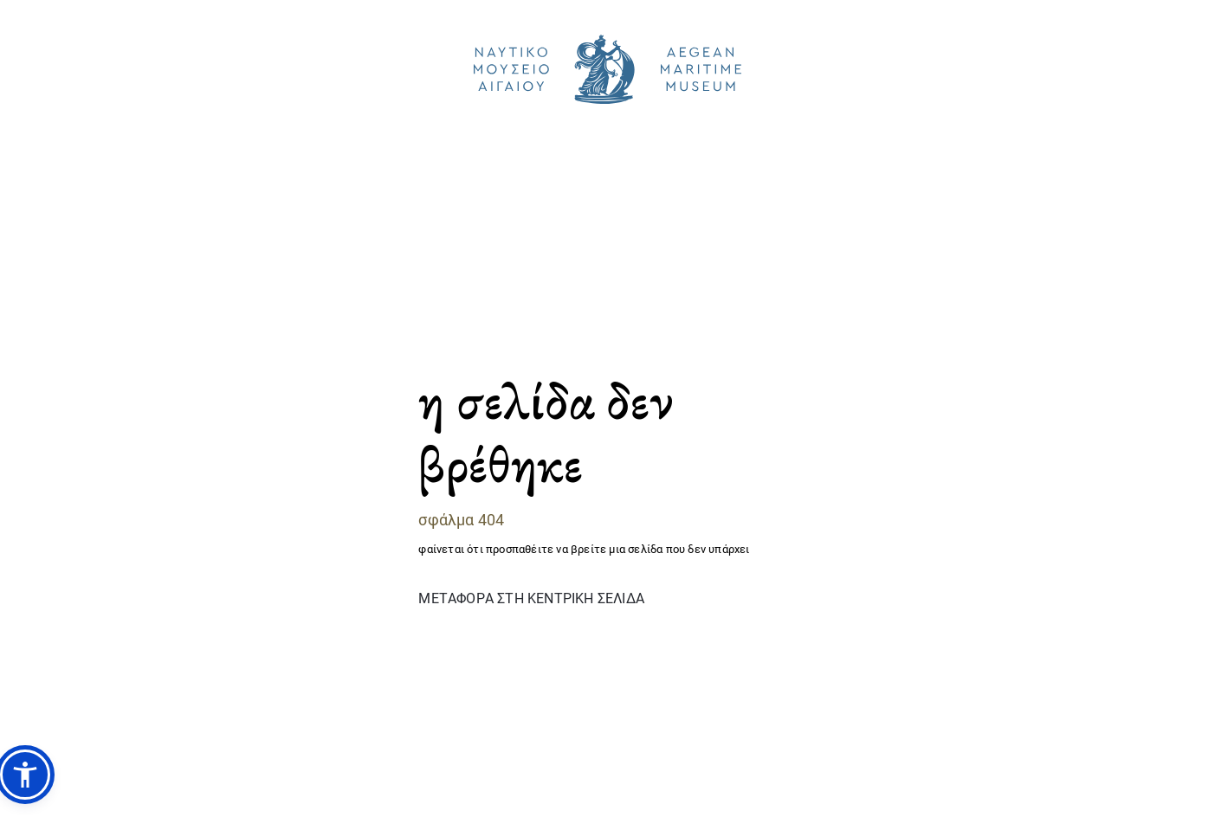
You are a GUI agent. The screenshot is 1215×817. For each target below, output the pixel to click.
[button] (25, 774)
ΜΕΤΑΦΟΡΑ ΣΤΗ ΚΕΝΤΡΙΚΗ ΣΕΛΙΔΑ (531, 598)
